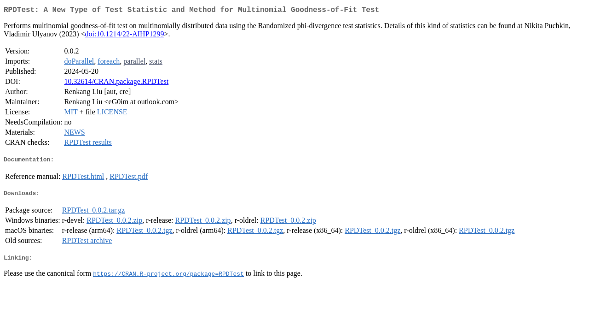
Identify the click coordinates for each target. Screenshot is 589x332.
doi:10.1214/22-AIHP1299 (124, 36)
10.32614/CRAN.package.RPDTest (116, 83)
